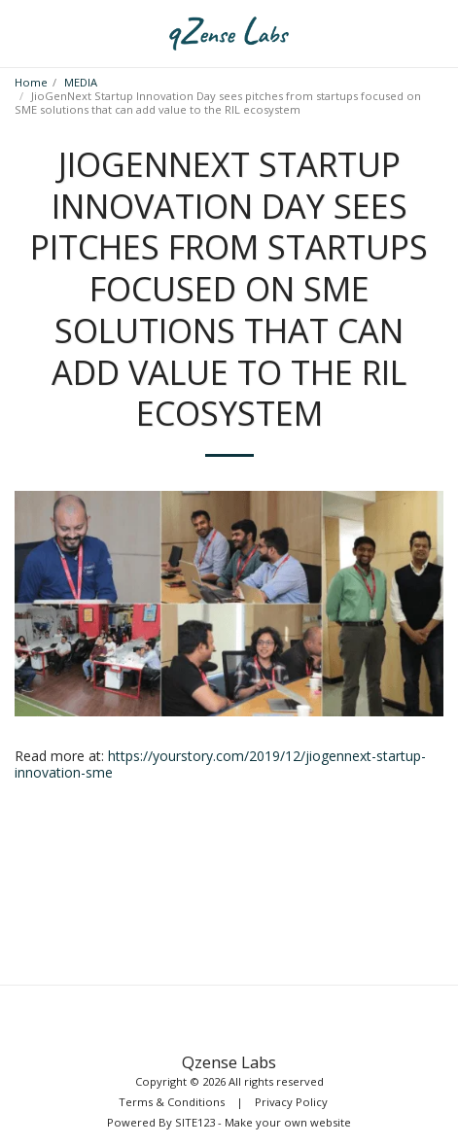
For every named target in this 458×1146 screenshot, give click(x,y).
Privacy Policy (291, 1101)
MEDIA (80, 82)
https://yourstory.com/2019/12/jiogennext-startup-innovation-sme (220, 764)
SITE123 (195, 1122)
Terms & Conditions (172, 1101)
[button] (21, 32)
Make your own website (288, 1122)
